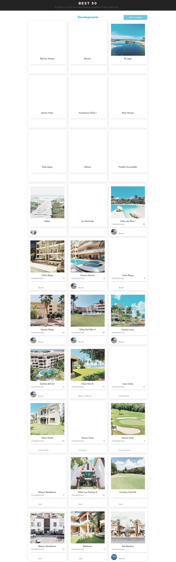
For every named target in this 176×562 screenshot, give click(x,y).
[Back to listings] (135, 17)
